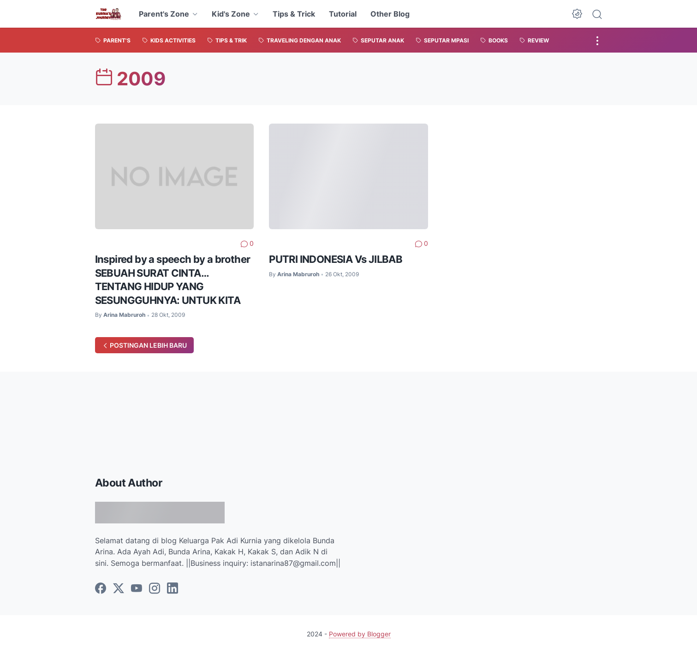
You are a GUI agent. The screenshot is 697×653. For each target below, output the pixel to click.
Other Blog (390, 13)
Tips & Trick (294, 13)
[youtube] (136, 589)
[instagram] (154, 589)
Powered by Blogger (360, 634)
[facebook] (100, 589)
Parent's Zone (164, 13)
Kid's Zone (231, 13)
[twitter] (118, 589)
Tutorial (343, 13)
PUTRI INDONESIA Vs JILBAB (335, 259)
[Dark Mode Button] (577, 13)
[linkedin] (172, 589)
